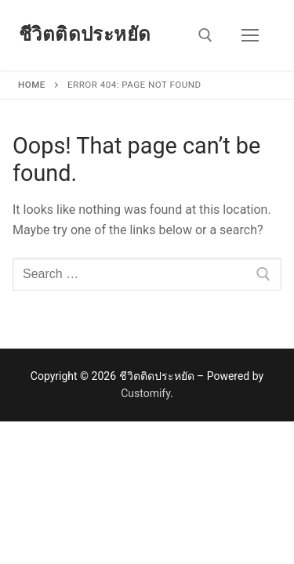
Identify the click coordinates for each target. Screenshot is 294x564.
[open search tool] (205, 35)
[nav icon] (250, 35)
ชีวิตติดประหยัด (85, 34)
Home (31, 84)
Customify (145, 393)
